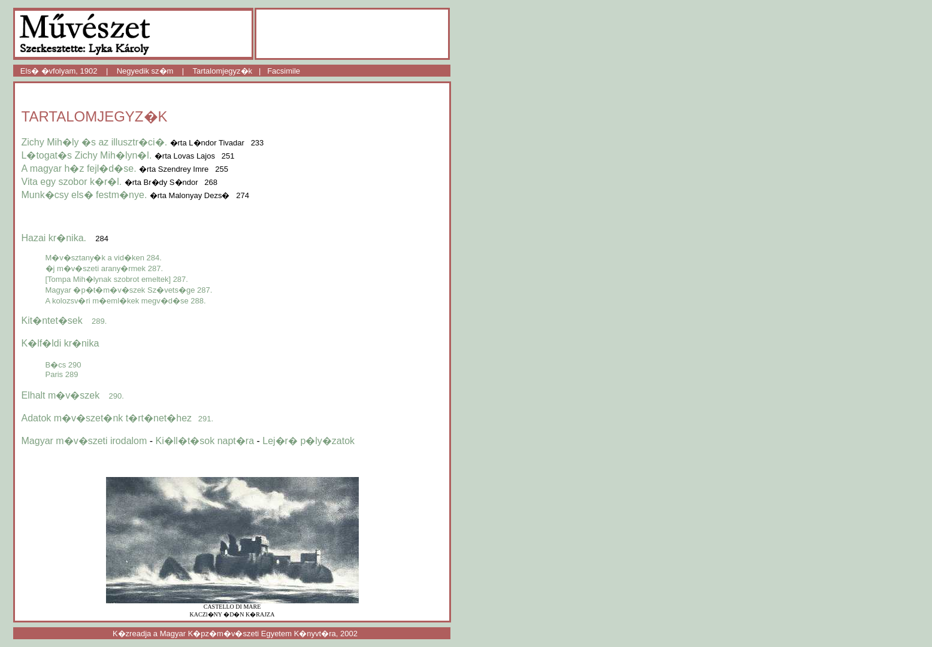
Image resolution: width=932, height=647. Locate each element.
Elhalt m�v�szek (73, 395)
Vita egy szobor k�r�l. (72, 182)
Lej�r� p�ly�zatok (308, 441)
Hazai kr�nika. (54, 238)
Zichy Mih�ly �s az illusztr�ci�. (95, 142)
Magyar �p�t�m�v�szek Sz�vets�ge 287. (129, 289)
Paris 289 (62, 374)
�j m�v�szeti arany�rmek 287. (105, 268)
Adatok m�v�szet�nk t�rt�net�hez (118, 418)
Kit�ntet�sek (64, 320)
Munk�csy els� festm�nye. (84, 195)
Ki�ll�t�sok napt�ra (205, 441)
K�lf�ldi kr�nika (60, 343)
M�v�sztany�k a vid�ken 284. (104, 257)
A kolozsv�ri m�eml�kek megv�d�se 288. (126, 300)
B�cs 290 (63, 364)
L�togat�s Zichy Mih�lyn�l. (87, 155)
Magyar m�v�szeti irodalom (84, 441)
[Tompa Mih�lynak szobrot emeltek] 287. (117, 279)
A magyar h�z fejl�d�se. (79, 168)
